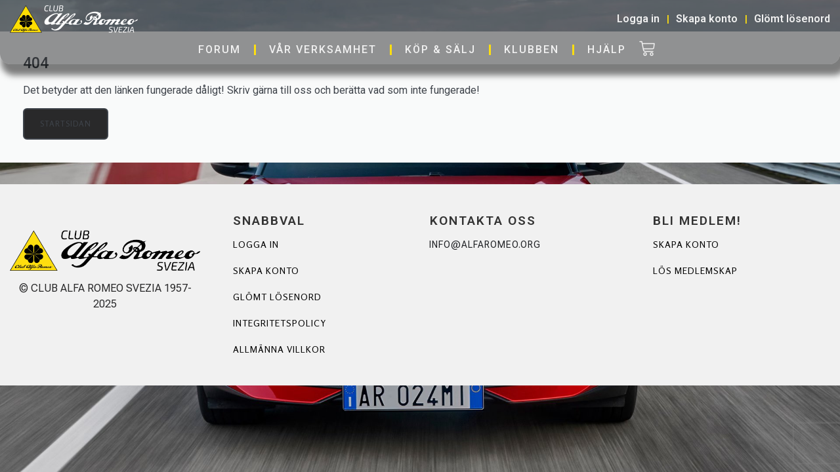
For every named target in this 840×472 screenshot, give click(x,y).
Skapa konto (266, 270)
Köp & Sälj (440, 49)
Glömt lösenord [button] (792, 18)
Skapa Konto (686, 244)
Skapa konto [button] (707, 18)
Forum (219, 49)
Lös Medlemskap (695, 270)
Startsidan (65, 123)
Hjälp (606, 49)
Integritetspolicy (279, 322)
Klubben (531, 49)
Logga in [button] (638, 18)
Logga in (256, 244)
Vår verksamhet (323, 49)
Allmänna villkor (279, 349)
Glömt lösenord (277, 296)
